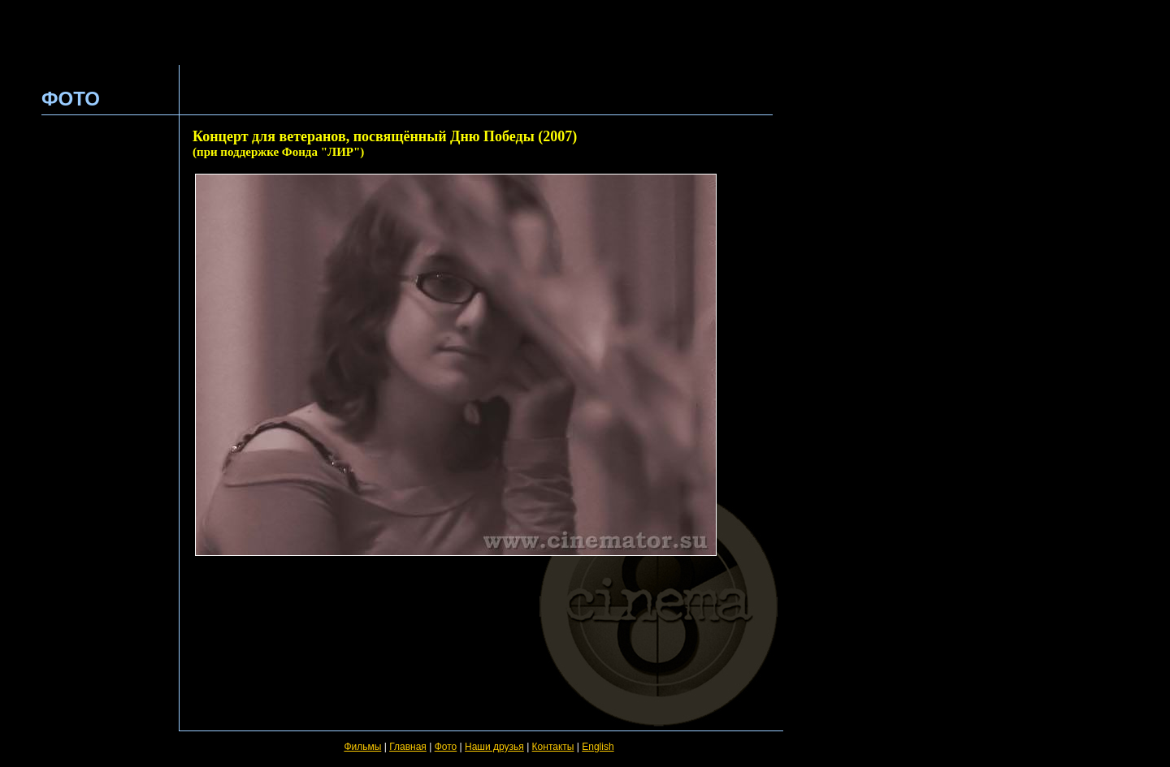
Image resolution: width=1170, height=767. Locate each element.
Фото (446, 746)
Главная (408, 746)
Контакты (553, 746)
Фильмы (362, 746)
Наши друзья (494, 746)
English (597, 746)
